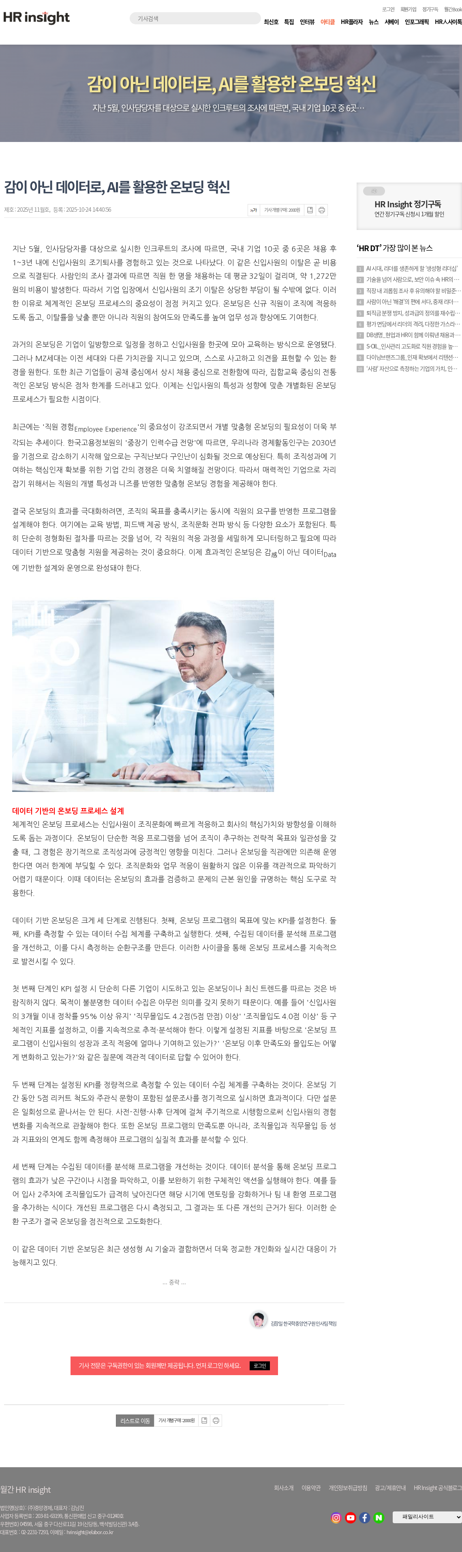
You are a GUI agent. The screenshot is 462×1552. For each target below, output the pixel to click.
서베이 (392, 21)
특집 (289, 21)
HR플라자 (352, 21)
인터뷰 (307, 21)
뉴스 (374, 21)
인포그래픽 (417, 21)
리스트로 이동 (135, 1421)
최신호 (271, 21)
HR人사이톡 (448, 21)
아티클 (328, 21)
